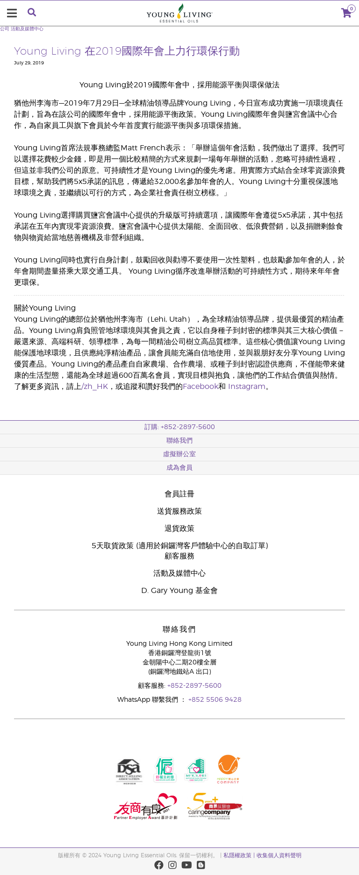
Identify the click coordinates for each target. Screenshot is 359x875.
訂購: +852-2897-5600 (179, 427)
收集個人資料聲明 (279, 855)
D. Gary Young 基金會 (179, 590)
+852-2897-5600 (194, 686)
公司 (4, 29)
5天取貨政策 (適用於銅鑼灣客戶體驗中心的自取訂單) (180, 546)
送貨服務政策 (179, 511)
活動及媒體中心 (27, 29)
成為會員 (179, 468)
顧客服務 (179, 556)
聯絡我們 (179, 441)
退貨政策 (179, 528)
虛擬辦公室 (179, 454)
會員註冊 (179, 494)
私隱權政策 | (240, 855)
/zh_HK (94, 386)
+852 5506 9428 (215, 700)
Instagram (247, 386)
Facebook (200, 386)
